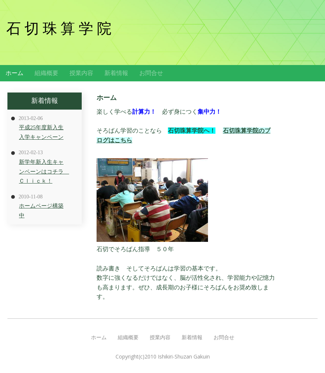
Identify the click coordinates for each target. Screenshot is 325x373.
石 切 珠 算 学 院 (58, 28)
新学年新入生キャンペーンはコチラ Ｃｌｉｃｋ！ (44, 171)
